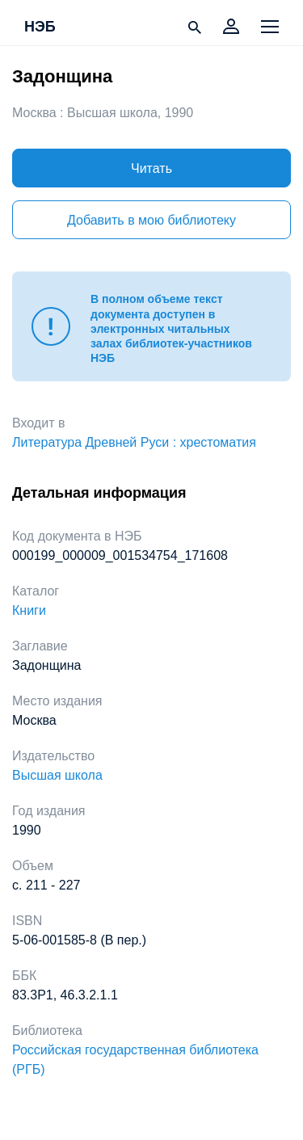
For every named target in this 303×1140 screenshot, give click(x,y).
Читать (151, 168)
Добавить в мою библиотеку (151, 220)
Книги (29, 610)
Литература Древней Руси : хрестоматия (134, 442)
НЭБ (40, 27)
